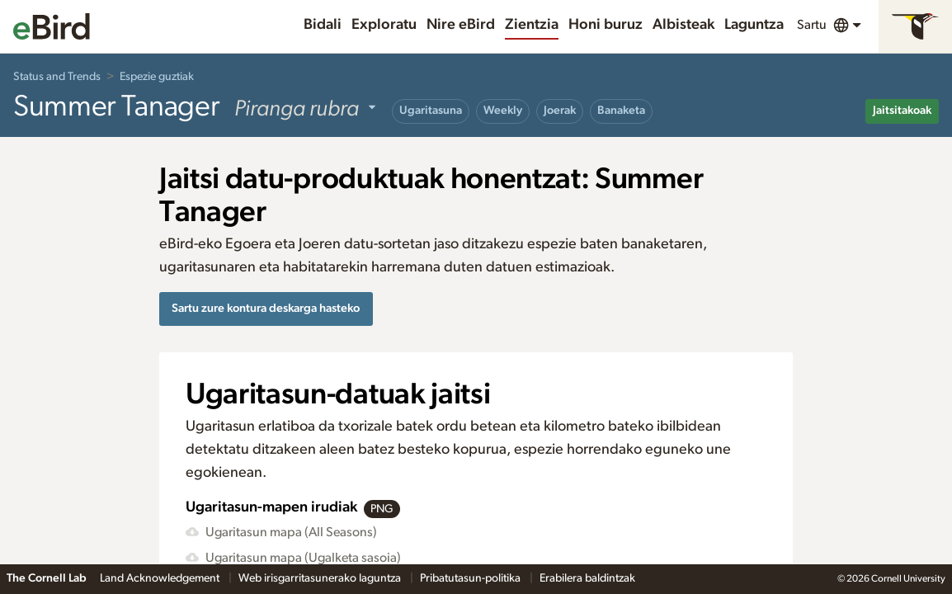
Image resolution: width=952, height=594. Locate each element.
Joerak (560, 110)
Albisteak (683, 24)
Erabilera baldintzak (587, 578)
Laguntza (754, 24)
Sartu (812, 24)
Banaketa (621, 110)
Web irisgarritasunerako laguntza (320, 578)
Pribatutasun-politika (471, 578)
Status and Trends (57, 76)
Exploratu (384, 24)
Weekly (502, 110)
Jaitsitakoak (902, 110)
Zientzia (531, 24)
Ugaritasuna (430, 110)
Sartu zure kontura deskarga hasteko (266, 308)
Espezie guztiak (157, 76)
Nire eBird (461, 24)
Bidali (323, 24)
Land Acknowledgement (161, 578)
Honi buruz (605, 24)
